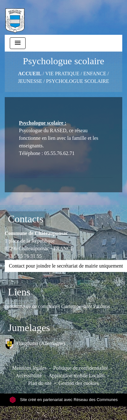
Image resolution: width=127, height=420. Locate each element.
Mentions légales (29, 368)
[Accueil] (15, 17)
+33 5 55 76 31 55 (23, 256)
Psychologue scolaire (77, 81)
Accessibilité (28, 375)
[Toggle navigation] (18, 43)
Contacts (25, 219)
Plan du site (40, 383)
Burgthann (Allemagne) (35, 343)
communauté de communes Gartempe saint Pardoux (57, 306)
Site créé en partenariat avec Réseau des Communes (63, 399)
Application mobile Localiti (76, 375)
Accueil (29, 73)
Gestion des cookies (78, 383)
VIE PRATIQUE (62, 73)
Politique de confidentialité (80, 368)
